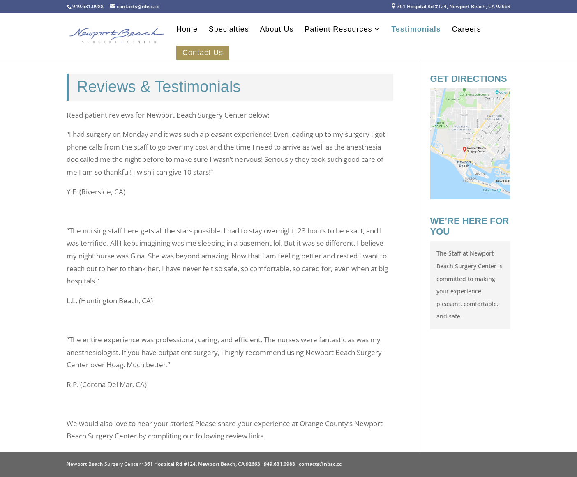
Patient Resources (338, 29)
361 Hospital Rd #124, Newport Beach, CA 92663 (450, 7)
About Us (277, 29)
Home (187, 29)
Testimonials (416, 29)
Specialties (229, 29)
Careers (466, 29)
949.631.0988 (279, 464)
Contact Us (202, 52)
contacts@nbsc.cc (320, 464)
